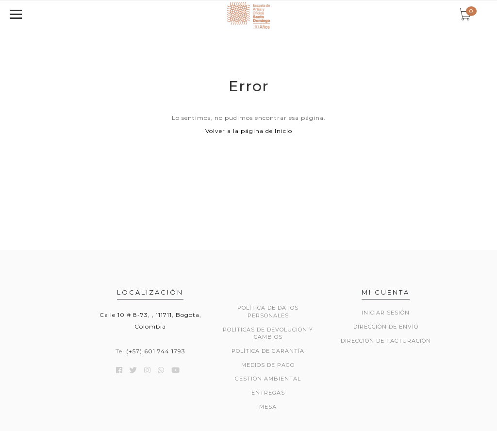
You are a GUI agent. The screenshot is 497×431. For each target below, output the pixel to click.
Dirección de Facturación (386, 340)
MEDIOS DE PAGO (268, 365)
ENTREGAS (268, 392)
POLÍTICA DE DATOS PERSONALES (267, 311)
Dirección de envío (385, 326)
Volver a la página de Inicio (248, 130)
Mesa (268, 406)
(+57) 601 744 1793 (155, 351)
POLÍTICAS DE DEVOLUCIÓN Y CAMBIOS (268, 333)
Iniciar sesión (386, 312)
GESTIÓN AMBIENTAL (268, 378)
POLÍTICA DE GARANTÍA (268, 351)
